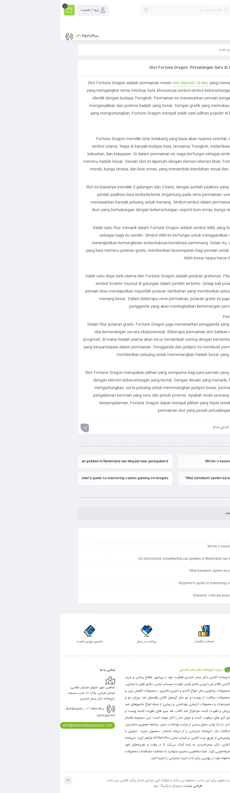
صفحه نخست (200, 49)
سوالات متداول (189, 684)
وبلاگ (223, 691)
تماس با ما (220, 684)
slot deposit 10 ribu (130, 83)
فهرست (217, 34)
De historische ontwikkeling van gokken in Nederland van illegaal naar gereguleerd (65, 461)
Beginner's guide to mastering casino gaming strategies (65, 478)
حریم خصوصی (190, 698)
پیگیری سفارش (217, 698)
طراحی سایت (133, 786)
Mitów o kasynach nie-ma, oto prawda (176, 461)
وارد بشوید (171, 513)
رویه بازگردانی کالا (188, 691)
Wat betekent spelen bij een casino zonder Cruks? (166, 478)
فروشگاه (222, 705)
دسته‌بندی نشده (169, 49)
